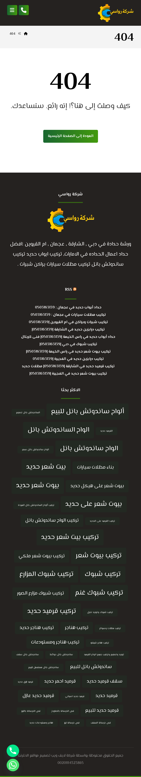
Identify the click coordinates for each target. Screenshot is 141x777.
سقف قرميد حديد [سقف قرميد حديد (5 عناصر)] (104, 681)
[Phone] (13, 751)
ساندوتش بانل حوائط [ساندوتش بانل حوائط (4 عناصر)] (61, 655)
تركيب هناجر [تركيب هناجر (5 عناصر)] (76, 628)
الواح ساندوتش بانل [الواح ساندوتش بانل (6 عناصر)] (89, 448)
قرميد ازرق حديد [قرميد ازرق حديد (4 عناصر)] (25, 682)
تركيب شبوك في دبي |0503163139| (68, 344)
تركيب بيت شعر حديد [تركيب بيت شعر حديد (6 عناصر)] (70, 537)
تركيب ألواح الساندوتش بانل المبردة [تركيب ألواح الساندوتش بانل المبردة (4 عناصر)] (36, 505)
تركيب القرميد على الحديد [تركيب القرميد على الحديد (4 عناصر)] (102, 521)
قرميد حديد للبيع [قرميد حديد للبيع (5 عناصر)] (102, 710)
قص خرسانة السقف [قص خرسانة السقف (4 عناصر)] (101, 723)
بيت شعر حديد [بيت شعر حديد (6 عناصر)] (46, 467)
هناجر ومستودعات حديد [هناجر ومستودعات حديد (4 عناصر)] (41, 723)
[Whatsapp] (13, 765)
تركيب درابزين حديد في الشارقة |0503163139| (68, 330)
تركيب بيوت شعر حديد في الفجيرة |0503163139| (68, 374)
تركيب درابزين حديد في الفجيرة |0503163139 (68, 359)
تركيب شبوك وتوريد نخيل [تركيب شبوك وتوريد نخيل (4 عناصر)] (100, 612)
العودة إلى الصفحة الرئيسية (70, 136)
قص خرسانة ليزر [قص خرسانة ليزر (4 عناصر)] (72, 723)
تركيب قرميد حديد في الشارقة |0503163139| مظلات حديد (68, 366)
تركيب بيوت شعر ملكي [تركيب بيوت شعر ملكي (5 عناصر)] (42, 556)
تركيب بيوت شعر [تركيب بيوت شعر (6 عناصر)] (99, 555)
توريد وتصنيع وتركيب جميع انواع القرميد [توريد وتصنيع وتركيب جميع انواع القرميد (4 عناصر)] (104, 655)
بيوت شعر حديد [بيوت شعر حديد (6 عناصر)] (37, 485)
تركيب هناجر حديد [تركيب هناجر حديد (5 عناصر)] (37, 628)
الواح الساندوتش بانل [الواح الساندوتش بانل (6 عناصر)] (58, 430)
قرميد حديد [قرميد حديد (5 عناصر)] (106, 696)
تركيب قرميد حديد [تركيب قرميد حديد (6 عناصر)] (51, 611)
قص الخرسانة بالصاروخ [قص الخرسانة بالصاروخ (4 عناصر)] (63, 711)
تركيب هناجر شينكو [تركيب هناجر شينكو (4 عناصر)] (99, 643)
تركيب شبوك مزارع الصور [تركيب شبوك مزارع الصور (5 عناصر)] (40, 593)
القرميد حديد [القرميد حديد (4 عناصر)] (106, 431)
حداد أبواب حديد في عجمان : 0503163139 (68, 307)
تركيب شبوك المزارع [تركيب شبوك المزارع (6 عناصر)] (46, 574)
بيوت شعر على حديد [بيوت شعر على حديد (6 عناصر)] (93, 504)
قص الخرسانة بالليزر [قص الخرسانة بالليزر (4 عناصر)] (30, 711)
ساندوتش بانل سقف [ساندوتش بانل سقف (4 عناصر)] (27, 655)
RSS (68, 290)
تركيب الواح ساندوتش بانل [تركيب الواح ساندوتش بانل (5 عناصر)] (52, 520)
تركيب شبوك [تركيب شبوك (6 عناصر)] (103, 574)
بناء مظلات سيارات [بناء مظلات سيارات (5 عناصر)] (95, 467)
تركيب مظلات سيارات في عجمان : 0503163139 (68, 315)
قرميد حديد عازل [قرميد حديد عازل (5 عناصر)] (38, 696)
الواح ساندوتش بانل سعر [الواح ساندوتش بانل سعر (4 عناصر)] (35, 450)
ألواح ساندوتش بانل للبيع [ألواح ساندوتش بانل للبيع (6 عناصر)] (87, 411)
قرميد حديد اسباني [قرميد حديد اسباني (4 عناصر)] (74, 696)
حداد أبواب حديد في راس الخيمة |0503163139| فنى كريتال (68, 337)
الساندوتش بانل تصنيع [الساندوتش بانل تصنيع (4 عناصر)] (28, 413)
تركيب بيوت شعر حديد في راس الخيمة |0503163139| (68, 352)
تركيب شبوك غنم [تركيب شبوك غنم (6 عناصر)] (99, 593)
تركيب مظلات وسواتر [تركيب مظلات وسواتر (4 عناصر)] (110, 628)
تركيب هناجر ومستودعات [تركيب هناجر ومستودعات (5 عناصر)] (55, 642)
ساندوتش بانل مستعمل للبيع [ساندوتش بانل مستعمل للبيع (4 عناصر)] (43, 667)
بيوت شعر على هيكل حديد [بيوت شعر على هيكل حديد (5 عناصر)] (97, 486)
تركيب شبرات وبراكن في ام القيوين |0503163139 (68, 322)
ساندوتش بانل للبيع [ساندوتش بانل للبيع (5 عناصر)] (91, 667)
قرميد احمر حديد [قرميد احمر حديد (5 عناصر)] (60, 681)
